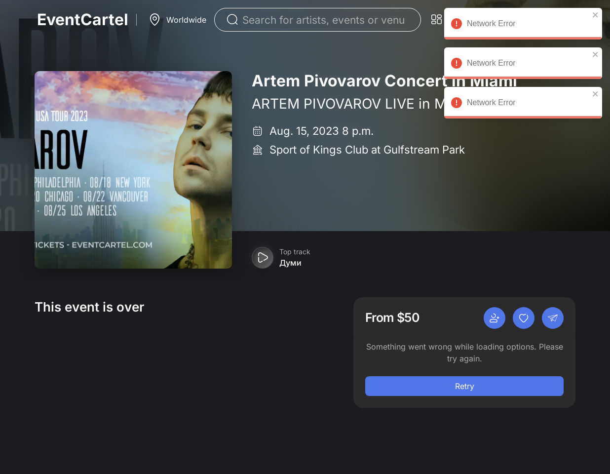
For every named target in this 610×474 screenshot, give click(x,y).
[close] (595, 15)
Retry (464, 386)
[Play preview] (262, 258)
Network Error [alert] (523, 25)
